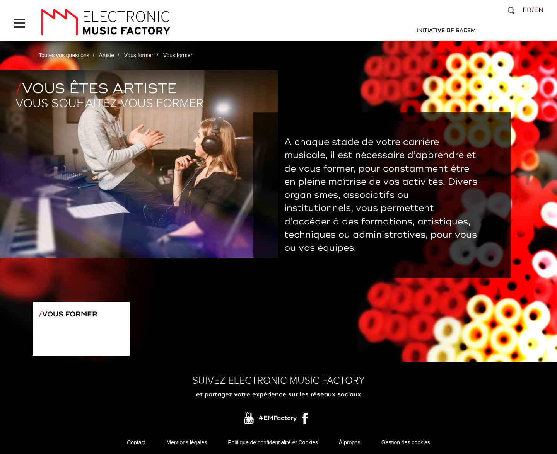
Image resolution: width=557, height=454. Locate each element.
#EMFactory (277, 418)
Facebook (305, 420)
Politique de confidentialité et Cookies (273, 442)
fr (527, 10)
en (538, 10)
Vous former (138, 55)
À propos (350, 442)
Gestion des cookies (405, 442)
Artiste (106, 55)
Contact (136, 442)
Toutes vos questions (64, 55)
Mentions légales (186, 442)
